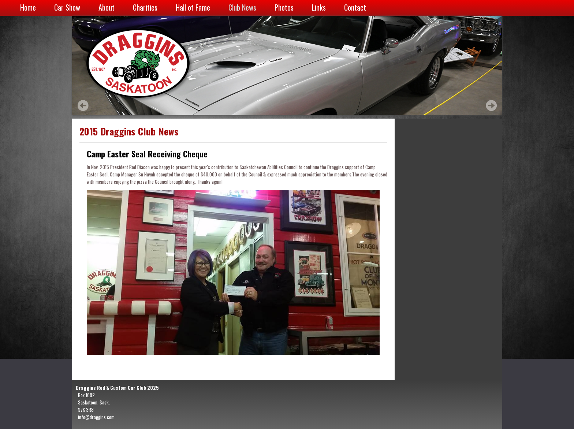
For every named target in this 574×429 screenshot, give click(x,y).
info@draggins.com (96, 417)
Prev (83, 105)
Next (491, 105)
